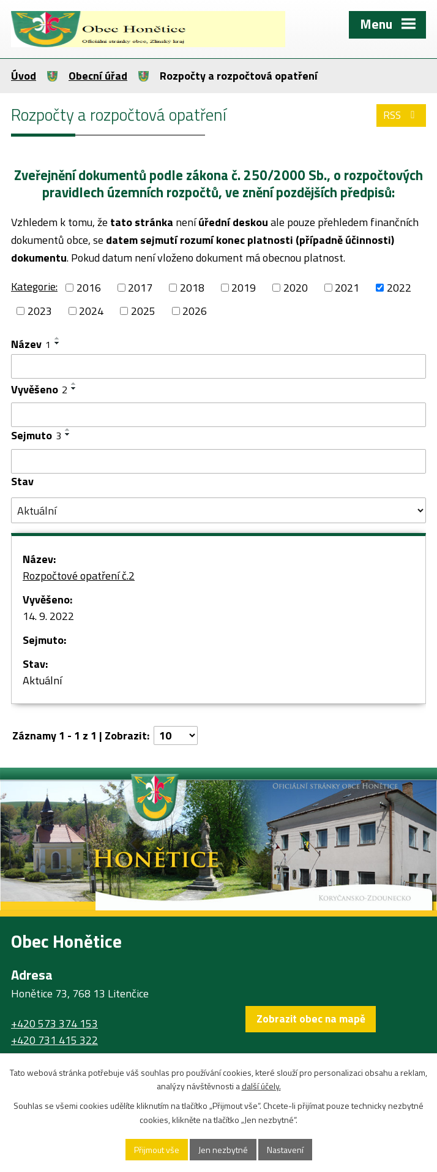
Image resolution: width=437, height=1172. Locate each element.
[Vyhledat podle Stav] (218, 510)
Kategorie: (34, 286)
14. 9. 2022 (48, 616)
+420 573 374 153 (54, 1023)
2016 (89, 287)
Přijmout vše (156, 1149)
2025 (143, 311)
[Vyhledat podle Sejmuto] (218, 461)
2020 (295, 287)
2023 (40, 311)
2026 (194, 311)
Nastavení (285, 1149)
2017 (140, 287)
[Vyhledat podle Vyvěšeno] (218, 415)
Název (31, 344)
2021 (347, 287)
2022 (399, 287)
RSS (401, 115)
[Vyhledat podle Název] (218, 366)
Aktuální (42, 680)
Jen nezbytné (223, 1149)
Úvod (23, 75)
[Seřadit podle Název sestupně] (57, 343)
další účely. (261, 1086)
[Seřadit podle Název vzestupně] (57, 338)
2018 (192, 287)
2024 (91, 311)
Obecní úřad (98, 75)
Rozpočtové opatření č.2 (79, 575)
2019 (243, 287)
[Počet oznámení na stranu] (176, 735)
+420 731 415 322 (54, 1040)
